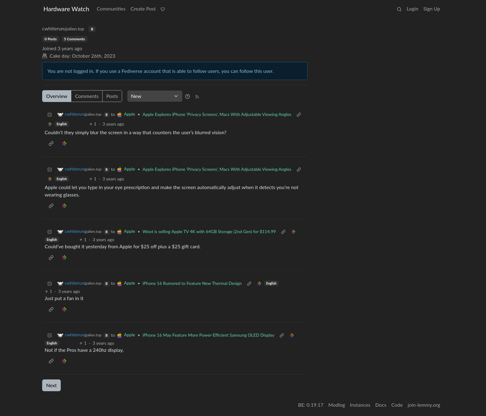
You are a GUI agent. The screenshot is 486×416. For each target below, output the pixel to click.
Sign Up (431, 8)
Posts (112, 96)
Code (397, 405)
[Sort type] (155, 96)
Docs (381, 405)
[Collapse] (50, 114)
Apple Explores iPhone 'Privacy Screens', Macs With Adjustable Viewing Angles (217, 114)
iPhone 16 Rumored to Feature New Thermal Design (192, 283)
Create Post (143, 8)
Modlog (336, 405)
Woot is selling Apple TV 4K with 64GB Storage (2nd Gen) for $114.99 (209, 231)
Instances (360, 405)
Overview (56, 96)
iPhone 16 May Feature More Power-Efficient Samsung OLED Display (208, 335)
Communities (111, 8)
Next (51, 385)
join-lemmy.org (424, 405)
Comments (87, 96)
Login (412, 8)
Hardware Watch (66, 8)
